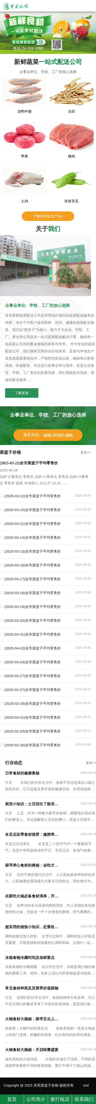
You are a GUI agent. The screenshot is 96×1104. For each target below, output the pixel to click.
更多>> (77, 452)
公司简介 (35, 1099)
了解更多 (31, 393)
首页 (12, 1099)
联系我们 (84, 1099)
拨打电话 (59, 1099)
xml (86, 1085)
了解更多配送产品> (48, 216)
